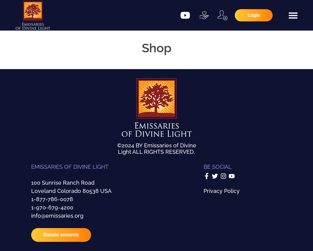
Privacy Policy (222, 191)
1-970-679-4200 (52, 207)
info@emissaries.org (57, 215)
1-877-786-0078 (52, 199)
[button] (293, 15)
